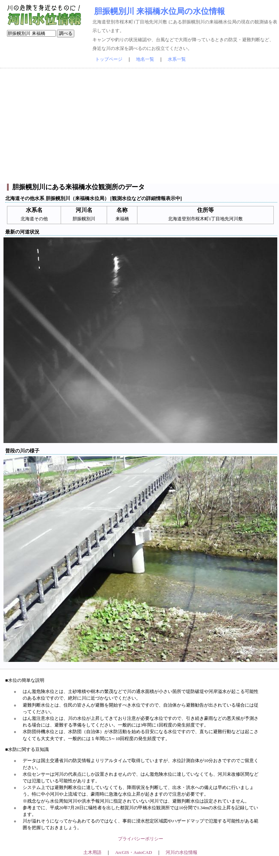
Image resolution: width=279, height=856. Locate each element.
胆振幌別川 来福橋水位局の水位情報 (159, 11)
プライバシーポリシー (140, 838)
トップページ (108, 59)
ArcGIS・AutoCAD (133, 852)
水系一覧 (177, 59)
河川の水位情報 (181, 852)
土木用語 (92, 852)
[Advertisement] (139, 126)
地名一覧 (145, 59)
